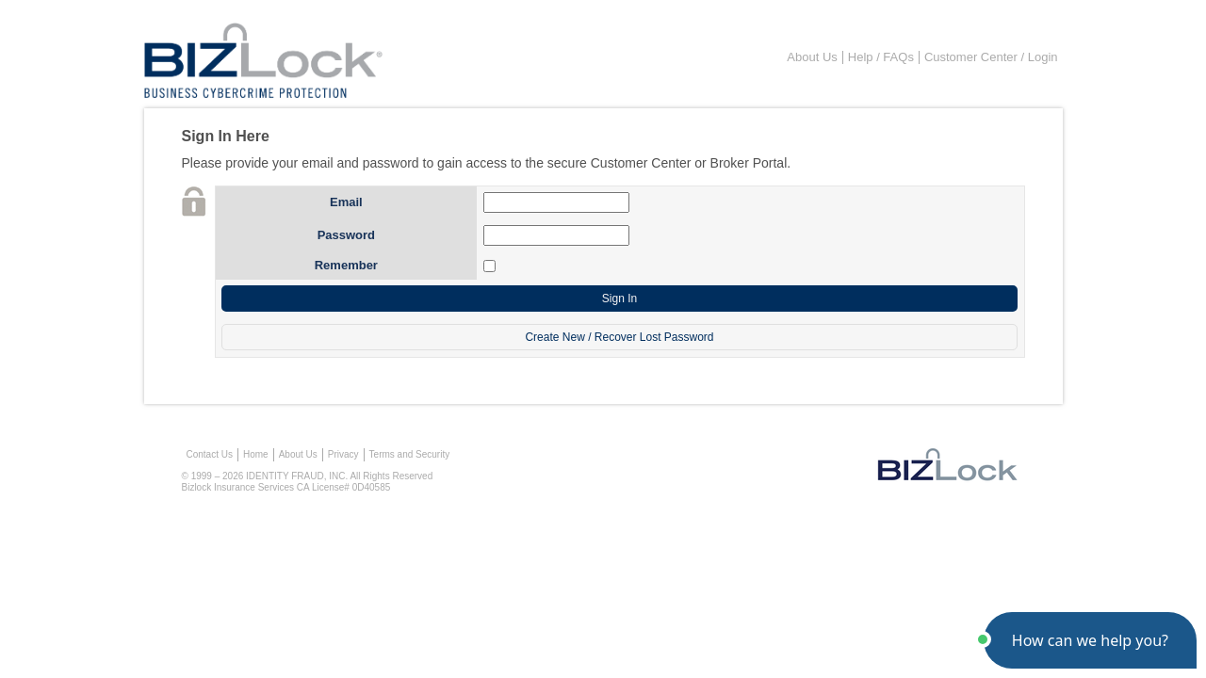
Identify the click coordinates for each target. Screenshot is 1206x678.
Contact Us (210, 454)
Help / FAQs (881, 57)
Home (256, 454)
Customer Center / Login (991, 57)
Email (346, 202)
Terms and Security (409, 454)
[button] (1090, 640)
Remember (346, 265)
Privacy (343, 454)
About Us (812, 57)
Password (346, 235)
